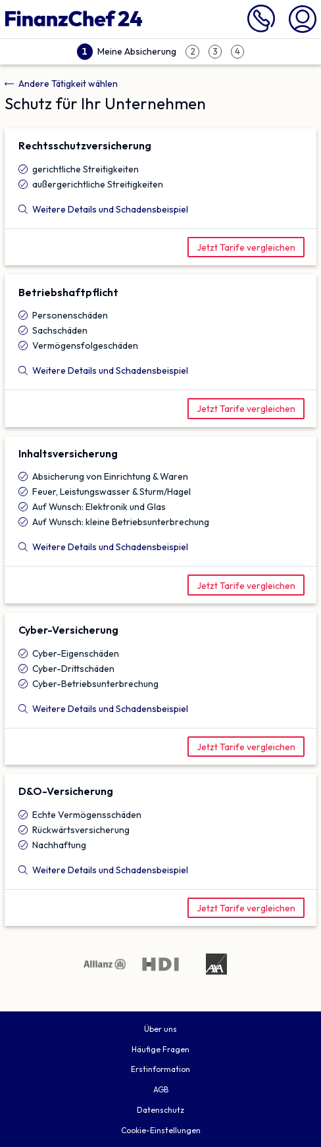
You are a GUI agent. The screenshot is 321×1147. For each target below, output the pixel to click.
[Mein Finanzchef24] (302, 18)
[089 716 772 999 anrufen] (261, 29)
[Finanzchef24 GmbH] (74, 19)
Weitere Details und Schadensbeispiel (103, 209)
